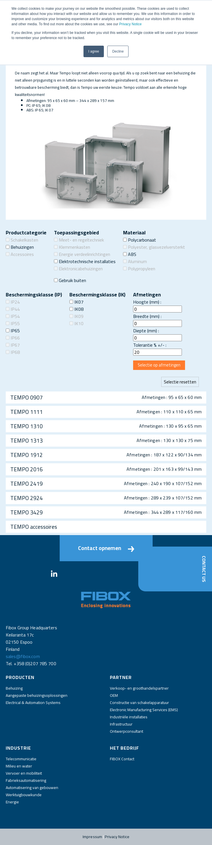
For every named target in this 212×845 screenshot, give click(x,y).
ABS (129, 254)
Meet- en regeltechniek (79, 240)
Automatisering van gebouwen (32, 787)
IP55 (13, 323)
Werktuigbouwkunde (24, 794)
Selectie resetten (180, 382)
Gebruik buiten (70, 280)
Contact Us (204, 569)
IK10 (76, 323)
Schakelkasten (22, 240)
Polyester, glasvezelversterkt (154, 247)
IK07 (76, 302)
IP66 (13, 337)
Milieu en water (19, 766)
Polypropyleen (139, 268)
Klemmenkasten (72, 247)
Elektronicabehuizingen (78, 268)
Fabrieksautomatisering (26, 780)
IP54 (13, 316)
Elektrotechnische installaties (85, 261)
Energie (12, 802)
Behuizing (14, 688)
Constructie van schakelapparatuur (139, 702)
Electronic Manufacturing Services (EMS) (144, 709)
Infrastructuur (121, 724)
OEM (114, 695)
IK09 (76, 316)
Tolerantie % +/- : (149, 345)
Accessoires (20, 254)
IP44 (13, 309)
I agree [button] (93, 51)
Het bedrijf (124, 748)
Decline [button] (118, 51)
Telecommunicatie (21, 759)
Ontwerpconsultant (126, 731)
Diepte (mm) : (146, 330)
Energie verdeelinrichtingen (82, 254)
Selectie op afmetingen (159, 365)
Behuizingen (20, 247)
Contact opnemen (106, 548)
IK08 (76, 309)
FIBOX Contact (122, 759)
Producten (20, 677)
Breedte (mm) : (147, 316)
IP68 (13, 352)
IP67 (13, 345)
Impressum (92, 836)
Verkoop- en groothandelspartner (139, 688)
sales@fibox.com (23, 656)
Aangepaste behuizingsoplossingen (36, 695)
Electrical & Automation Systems (33, 702)
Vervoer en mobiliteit (24, 773)
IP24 (13, 302)
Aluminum (135, 261)
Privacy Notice (130, 24)
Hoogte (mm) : (147, 302)
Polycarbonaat (139, 240)
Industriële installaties (128, 717)
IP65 (13, 330)
